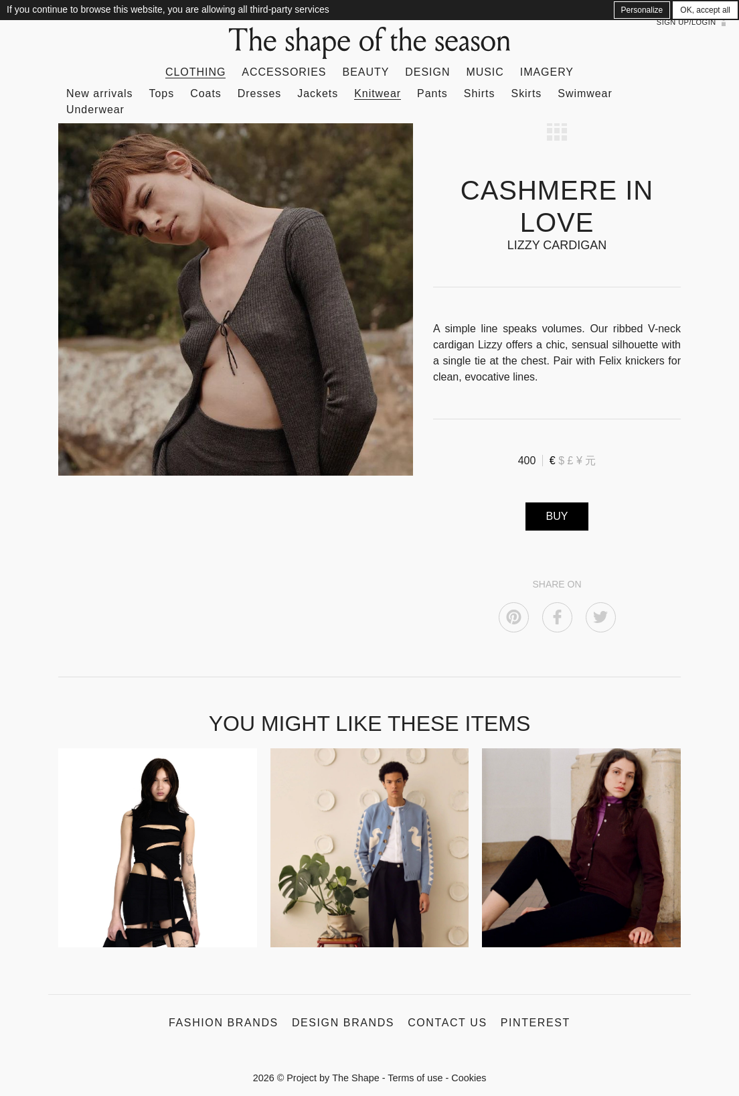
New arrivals (99, 93)
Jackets (317, 93)
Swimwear (585, 93)
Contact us (447, 1022)
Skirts (526, 93)
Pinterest (535, 1022)
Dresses (259, 93)
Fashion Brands (223, 1022)
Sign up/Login (686, 22)
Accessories (284, 72)
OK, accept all (705, 10)
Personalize (642, 10)
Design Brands (343, 1022)
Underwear (95, 109)
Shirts (479, 93)
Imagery (547, 72)
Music (484, 72)
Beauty (366, 72)
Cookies (468, 1078)
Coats (206, 93)
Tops (162, 93)
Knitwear (377, 93)
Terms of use (415, 1078)
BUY (557, 516)
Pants (432, 93)
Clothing (195, 72)
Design (427, 72)
